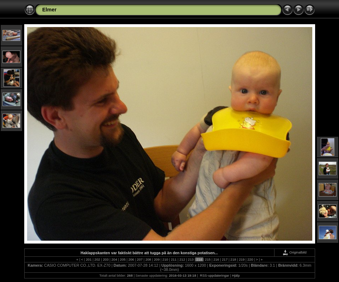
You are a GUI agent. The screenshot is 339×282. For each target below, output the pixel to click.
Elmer (49, 9)
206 (131, 259)
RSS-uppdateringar (214, 275)
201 (88, 259)
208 (148, 259)
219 (242, 259)
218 (233, 259)
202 (97, 259)
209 (156, 259)
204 (114, 259)
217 (224, 259)
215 (207, 259)
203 (105, 259)
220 (250, 259)
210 (165, 259)
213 (190, 259)
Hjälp (236, 275)
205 (123, 259)
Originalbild (294, 252)
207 (139, 259)
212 (182, 259)
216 (216, 259)
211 (174, 259)
